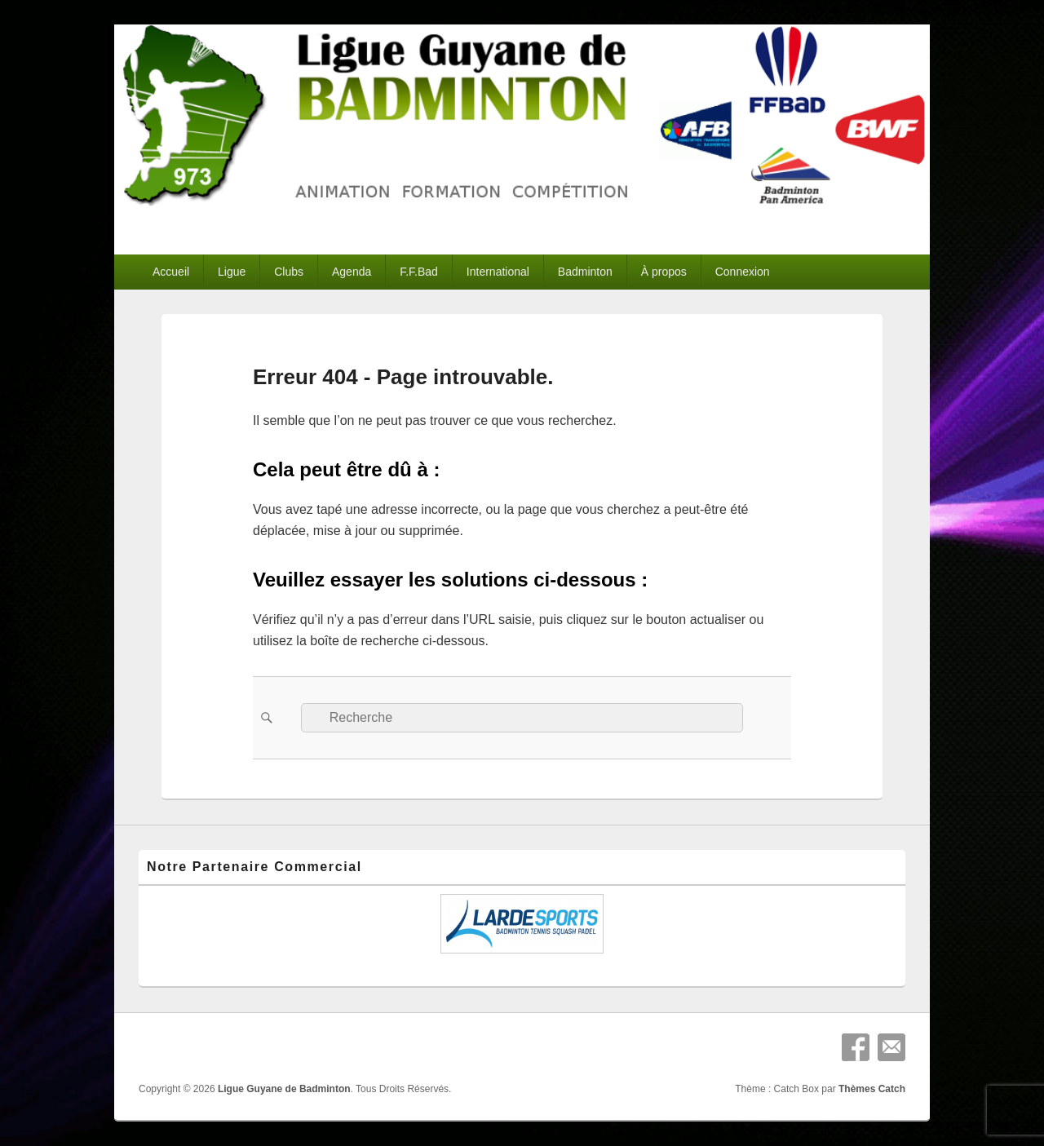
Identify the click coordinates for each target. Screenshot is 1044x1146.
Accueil (171, 271)
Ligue (232, 271)
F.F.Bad (419, 271)
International (498, 271)
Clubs (288, 271)
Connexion (742, 271)
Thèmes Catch (871, 1089)
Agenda (351, 271)
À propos (664, 271)
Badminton (585, 271)
